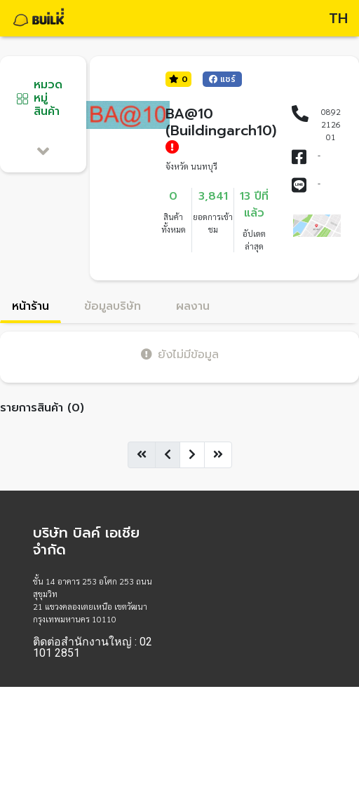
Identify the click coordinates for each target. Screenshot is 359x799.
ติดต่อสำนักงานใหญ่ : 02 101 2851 (92, 647)
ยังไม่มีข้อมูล (180, 354)
